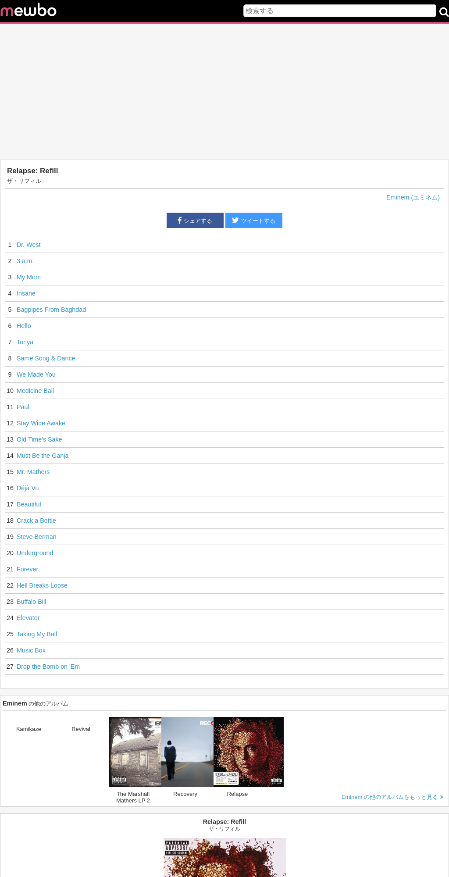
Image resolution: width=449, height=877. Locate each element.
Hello (24, 325)
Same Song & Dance (46, 358)
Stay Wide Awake (41, 423)
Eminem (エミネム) (413, 197)
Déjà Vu (28, 488)
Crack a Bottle (36, 520)
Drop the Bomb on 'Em (48, 666)
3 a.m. (25, 260)
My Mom (29, 277)
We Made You (36, 374)
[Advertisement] (224, 91)
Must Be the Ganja (42, 455)
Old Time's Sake (39, 439)
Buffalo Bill (31, 601)
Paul (23, 406)
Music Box (31, 650)
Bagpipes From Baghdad (51, 309)
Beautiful (29, 504)
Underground (35, 552)
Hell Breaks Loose (42, 585)
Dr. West (29, 244)
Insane (26, 293)
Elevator (28, 617)
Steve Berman (37, 536)
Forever (27, 569)
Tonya (25, 342)
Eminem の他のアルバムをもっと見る (392, 797)
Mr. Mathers (33, 471)
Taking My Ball (37, 634)
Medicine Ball (35, 390)
